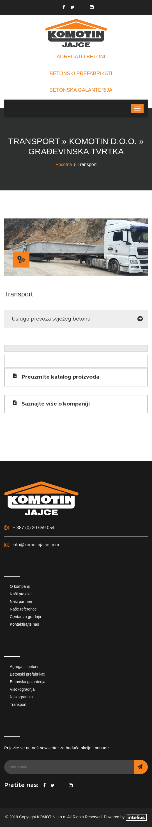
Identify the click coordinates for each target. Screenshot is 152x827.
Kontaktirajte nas (24, 624)
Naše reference (23, 609)
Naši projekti (20, 594)
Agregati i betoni (24, 666)
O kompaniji (20, 586)
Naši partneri (21, 601)
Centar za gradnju (25, 616)
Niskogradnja (21, 697)
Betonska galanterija (27, 681)
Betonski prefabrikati (27, 674)
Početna (64, 164)
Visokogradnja (22, 689)
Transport (18, 704)
